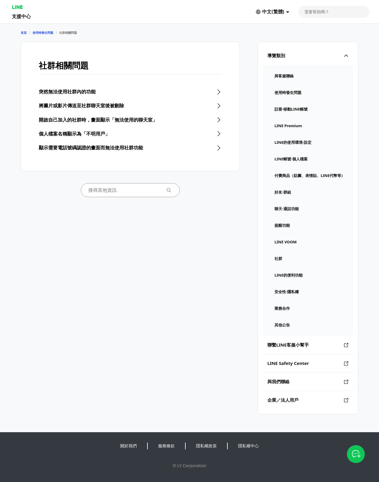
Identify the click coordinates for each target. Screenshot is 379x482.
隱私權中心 (248, 446)
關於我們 (128, 446)
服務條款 (166, 446)
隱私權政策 (206, 446)
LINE (17, 7)
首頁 (24, 33)
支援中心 (21, 16)
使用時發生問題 (43, 33)
